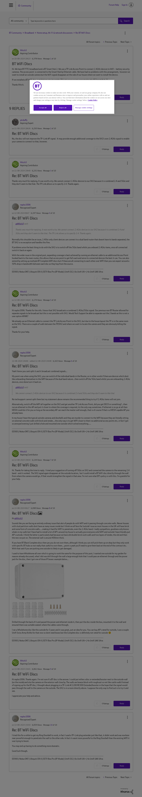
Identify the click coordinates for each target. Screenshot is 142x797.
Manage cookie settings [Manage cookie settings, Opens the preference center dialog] (83, 107)
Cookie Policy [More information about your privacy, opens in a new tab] (92, 100)
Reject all (62, 107)
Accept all (42, 107)
